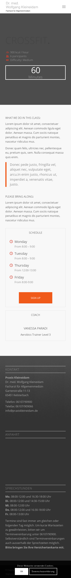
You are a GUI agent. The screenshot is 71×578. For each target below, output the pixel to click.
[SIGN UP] (35, 297)
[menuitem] (64, 7)
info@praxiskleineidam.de (21, 411)
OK (21, 571)
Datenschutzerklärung (43, 571)
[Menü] (64, 7)
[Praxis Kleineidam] (29, 6)
